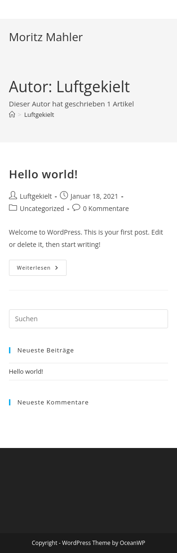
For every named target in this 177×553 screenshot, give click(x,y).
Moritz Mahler (46, 36)
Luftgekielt (39, 114)
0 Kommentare (106, 208)
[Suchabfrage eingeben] (89, 318)
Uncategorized (42, 208)
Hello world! (43, 174)
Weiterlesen (42, 269)
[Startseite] (12, 114)
